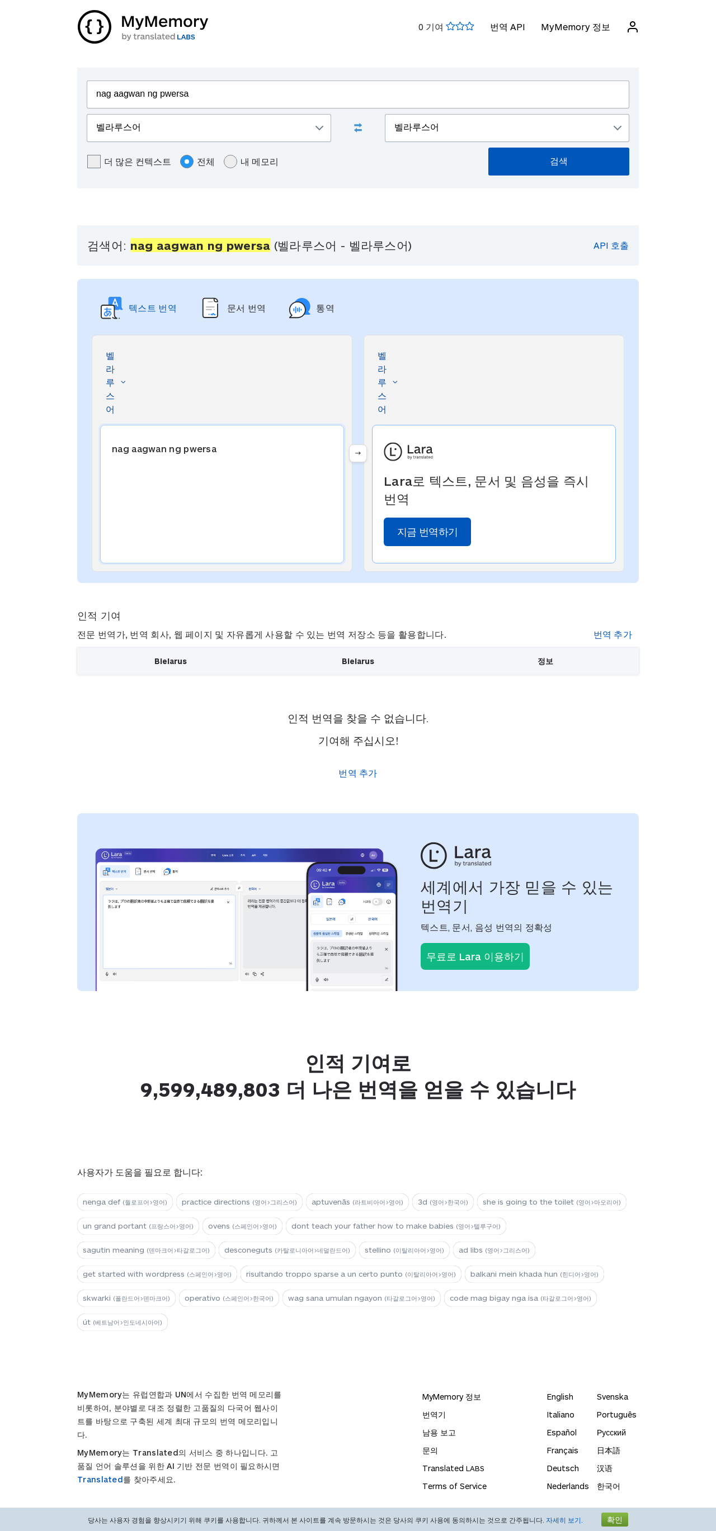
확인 (615, 1519)
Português (617, 1414)
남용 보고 (439, 1432)
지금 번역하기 (427, 531)
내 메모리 (251, 161)
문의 (430, 1450)
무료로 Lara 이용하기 (475, 956)
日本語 (608, 1450)
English (560, 1396)
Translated (100, 1479)
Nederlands (568, 1486)
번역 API (507, 26)
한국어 (608, 1486)
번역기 (434, 1414)
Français (562, 1450)
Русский (611, 1432)
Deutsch (563, 1468)
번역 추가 (613, 634)
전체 (197, 161)
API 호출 (611, 245)
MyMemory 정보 (575, 26)
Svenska (612, 1396)
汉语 (605, 1468)
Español (562, 1432)
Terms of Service (454, 1486)
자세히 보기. (564, 1520)
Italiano (560, 1414)
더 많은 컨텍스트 (129, 161)
